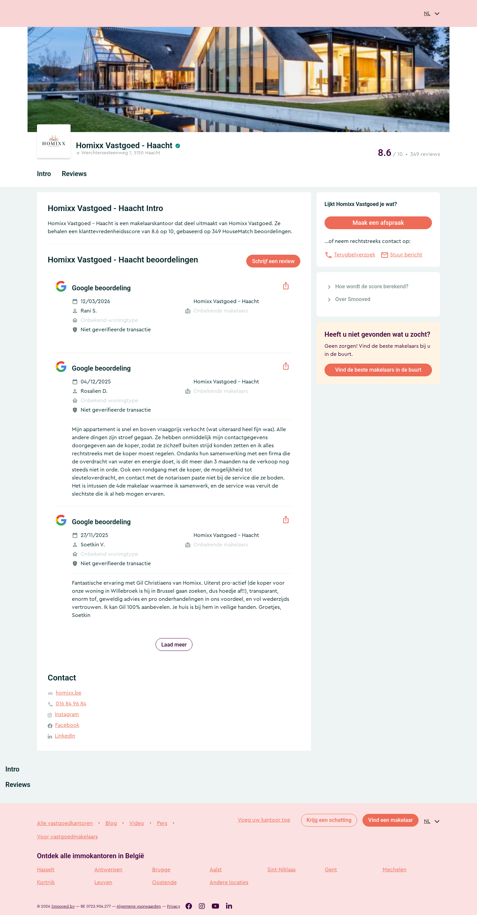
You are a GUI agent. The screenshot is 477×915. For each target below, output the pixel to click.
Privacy (173, 906)
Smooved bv (63, 906)
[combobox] (432, 13)
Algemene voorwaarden (139, 906)
